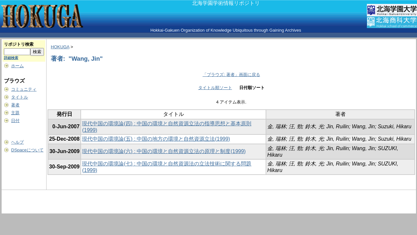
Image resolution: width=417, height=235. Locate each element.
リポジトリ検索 (19, 44)
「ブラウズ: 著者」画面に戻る (231, 74)
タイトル (19, 97)
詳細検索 (11, 58)
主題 (15, 112)
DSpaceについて (27, 150)
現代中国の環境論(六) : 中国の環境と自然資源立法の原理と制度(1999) (163, 151)
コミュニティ (23, 89)
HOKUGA (60, 46)
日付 (15, 120)
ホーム (17, 65)
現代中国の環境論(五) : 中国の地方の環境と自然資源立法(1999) (156, 139)
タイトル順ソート (215, 87)
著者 (15, 104)
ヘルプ (17, 142)
